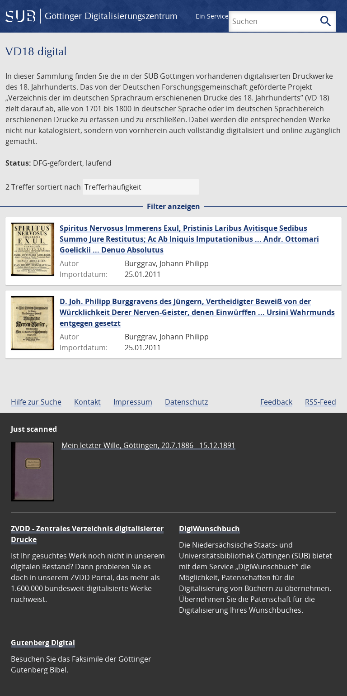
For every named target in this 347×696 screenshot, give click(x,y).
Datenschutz (186, 402)
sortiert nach (59, 187)
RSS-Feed (320, 402)
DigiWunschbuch (209, 529)
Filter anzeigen (173, 206)
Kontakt (87, 402)
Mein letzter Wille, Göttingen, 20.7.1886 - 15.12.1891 (148, 445)
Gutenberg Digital (43, 643)
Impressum (132, 402)
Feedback (276, 402)
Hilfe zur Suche (36, 402)
